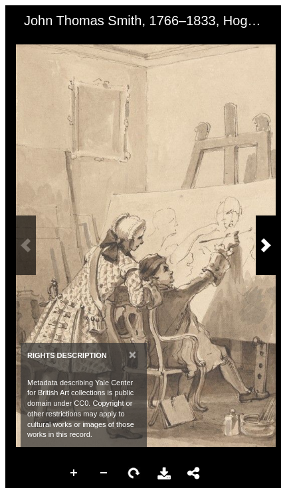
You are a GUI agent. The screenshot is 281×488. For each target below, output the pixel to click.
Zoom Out (104, 473)
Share (194, 473)
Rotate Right (134, 473)
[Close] (132, 354)
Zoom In (74, 473)
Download (164, 473)
